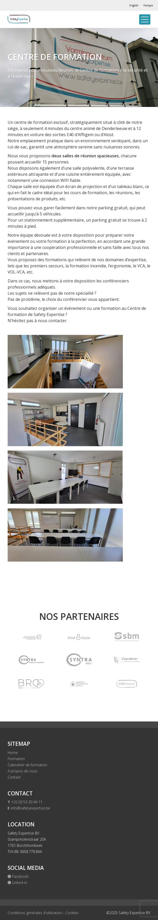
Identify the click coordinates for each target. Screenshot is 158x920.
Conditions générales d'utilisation (35, 912)
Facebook (18, 876)
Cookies (71, 912)
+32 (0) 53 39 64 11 (25, 801)
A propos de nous (22, 771)
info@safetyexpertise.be (29, 808)
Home (13, 752)
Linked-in (17, 882)
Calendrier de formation (27, 764)
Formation (16, 758)
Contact (14, 777)
